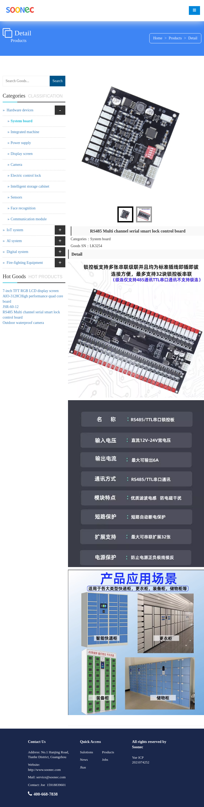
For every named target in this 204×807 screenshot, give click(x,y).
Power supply (21, 143)
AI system (14, 241)
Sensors (16, 197)
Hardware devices (20, 110)
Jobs (105, 760)
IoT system (15, 230)
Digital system (17, 252)
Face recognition (23, 208)
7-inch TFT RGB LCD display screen (31, 291)
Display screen (22, 154)
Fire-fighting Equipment (25, 263)
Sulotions (86, 752)
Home (157, 38)
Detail (192, 38)
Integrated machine (25, 132)
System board (21, 121)
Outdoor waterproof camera (23, 323)
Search (57, 81)
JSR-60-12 (11, 307)
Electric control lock (26, 176)
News (84, 760)
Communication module (29, 219)
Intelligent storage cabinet (30, 186)
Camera (16, 165)
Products (175, 38)
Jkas (83, 767)
